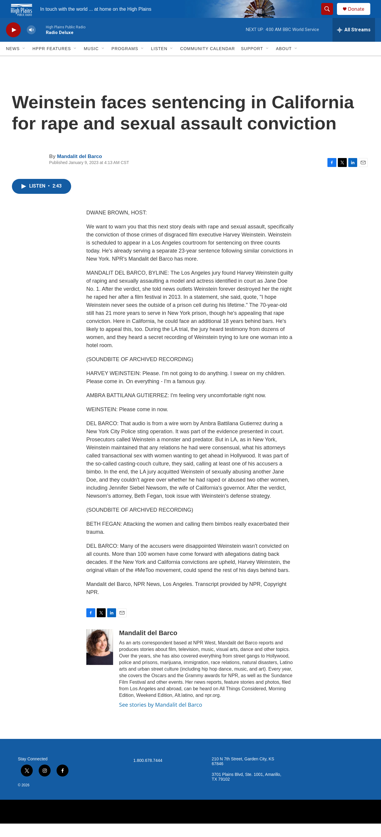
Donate (360, 16)
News (13, 62)
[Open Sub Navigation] (24, 62)
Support (252, 62)
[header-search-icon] (330, 16)
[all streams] (353, 43)
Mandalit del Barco (79, 170)
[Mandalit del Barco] (99, 660)
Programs (125, 62)
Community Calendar (207, 62)
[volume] (31, 43)
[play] (13, 43)
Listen (159, 62)
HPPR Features (51, 62)
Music (91, 62)
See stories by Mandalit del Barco (160, 718)
